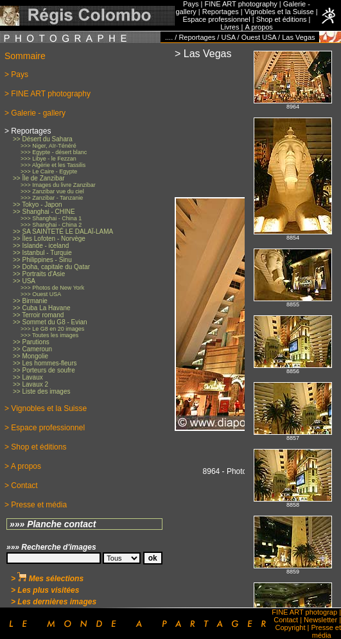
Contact (286, 620)
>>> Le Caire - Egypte (49, 171)
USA (228, 37)
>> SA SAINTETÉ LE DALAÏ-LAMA (63, 231)
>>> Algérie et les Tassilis (53, 165)
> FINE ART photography (47, 93)
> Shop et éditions (35, 446)
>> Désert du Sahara (43, 139)
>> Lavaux (28, 377)
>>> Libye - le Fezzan (48, 158)
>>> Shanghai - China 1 (51, 218)
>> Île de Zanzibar (39, 178)
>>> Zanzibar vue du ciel (52, 191)
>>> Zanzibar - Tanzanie (52, 198)
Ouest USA (258, 37)
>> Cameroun (32, 349)
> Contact (21, 485)
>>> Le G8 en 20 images (52, 329)
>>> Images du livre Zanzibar (58, 185)
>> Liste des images (42, 391)
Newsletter (320, 620)
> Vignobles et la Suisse (45, 408)
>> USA (24, 280)
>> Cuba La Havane (42, 307)
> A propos (22, 466)
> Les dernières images (53, 601)
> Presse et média (35, 504)
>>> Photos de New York (52, 287)
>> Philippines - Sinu (42, 259)
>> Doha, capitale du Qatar (51, 266)
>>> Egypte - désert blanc (54, 152)
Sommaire (25, 56)
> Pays (16, 74)
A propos (258, 27)
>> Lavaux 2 (30, 384)
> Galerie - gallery (35, 113)
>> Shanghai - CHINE (44, 211)
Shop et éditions (281, 19)
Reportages (220, 11)
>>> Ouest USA (41, 294)
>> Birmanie (30, 300)
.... (169, 37)
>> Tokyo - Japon (37, 204)
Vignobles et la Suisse (279, 11)
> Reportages (27, 131)
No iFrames (293, 325)
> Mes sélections (47, 578)
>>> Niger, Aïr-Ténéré (48, 146)
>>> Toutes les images (49, 335)
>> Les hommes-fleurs (45, 363)
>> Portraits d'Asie (39, 273)
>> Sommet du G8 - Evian (50, 322)
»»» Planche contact (53, 524)
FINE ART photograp (304, 612)
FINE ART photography (240, 4)
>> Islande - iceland (41, 245)
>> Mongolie (30, 356)
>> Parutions (31, 342)
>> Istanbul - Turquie (42, 252)
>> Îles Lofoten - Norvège (49, 238)
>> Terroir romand (38, 315)
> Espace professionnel (44, 427)
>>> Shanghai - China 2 (51, 225)
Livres (229, 27)
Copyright (290, 627)
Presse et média (326, 631)
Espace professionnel (216, 19)
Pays (190, 4)
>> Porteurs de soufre (44, 370)
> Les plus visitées (45, 590)
